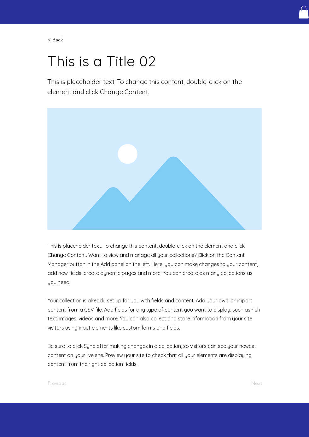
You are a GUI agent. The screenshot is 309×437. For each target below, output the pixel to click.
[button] (303, 12)
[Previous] (68, 383)
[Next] (246, 383)
